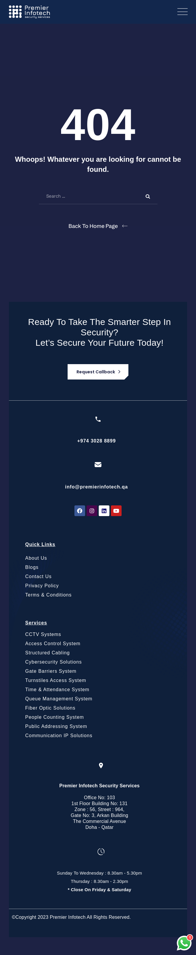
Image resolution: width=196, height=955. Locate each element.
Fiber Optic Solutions (50, 707)
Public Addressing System (56, 726)
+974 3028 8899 (96, 440)
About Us (36, 558)
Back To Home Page (93, 226)
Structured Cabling (47, 652)
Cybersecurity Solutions (53, 661)
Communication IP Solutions (59, 735)
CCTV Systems (43, 634)
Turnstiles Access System (55, 680)
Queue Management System (59, 698)
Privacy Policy (42, 585)
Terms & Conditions (48, 594)
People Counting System (54, 717)
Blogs (32, 567)
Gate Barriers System (51, 671)
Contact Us (38, 576)
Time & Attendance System (57, 689)
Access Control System (52, 643)
